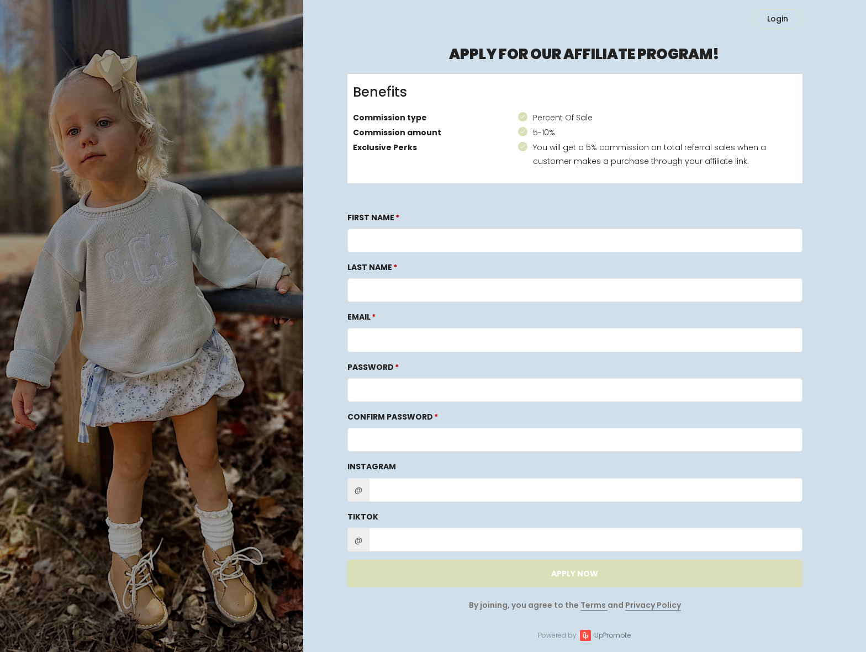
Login (777, 18)
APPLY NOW (574, 573)
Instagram (371, 466)
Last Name (369, 267)
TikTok (362, 516)
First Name (370, 217)
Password (370, 367)
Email (359, 316)
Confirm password (390, 416)
